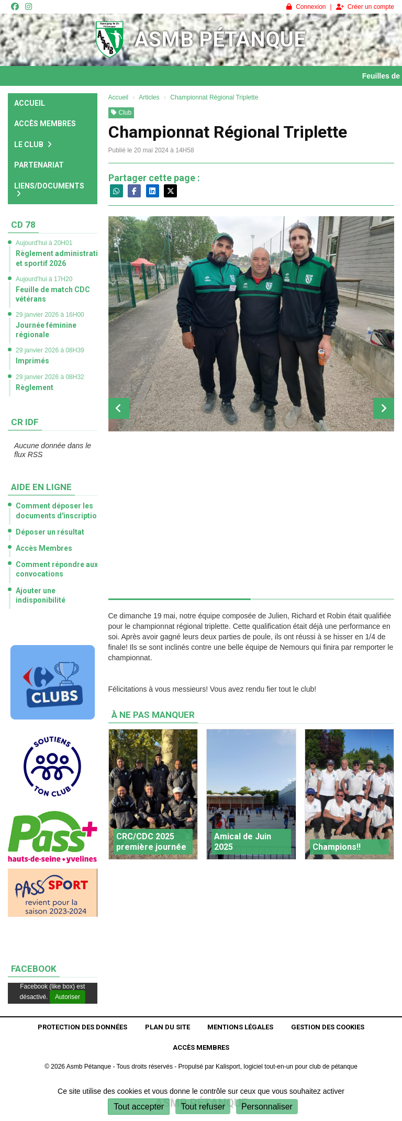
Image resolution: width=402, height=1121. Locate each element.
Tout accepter (139, 1106)
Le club (33, 144)
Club (121, 112)
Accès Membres (45, 123)
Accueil (29, 103)
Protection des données (82, 1027)
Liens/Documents (49, 189)
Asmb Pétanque (220, 39)
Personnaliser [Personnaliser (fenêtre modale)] (267, 1106)
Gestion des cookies (327, 1027)
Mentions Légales (240, 1027)
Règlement (34, 387)
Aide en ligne (41, 487)
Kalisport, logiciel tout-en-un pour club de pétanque (287, 1066)
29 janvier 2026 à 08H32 (50, 377)
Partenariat (39, 165)
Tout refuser (203, 1106)
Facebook (34, 968)
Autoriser (67, 997)
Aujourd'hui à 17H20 (44, 279)
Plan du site (167, 1027)
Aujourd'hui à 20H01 (44, 243)
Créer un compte (365, 6)
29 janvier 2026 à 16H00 (50, 314)
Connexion (306, 6)
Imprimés (32, 361)
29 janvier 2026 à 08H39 (50, 350)
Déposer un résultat (50, 532)
